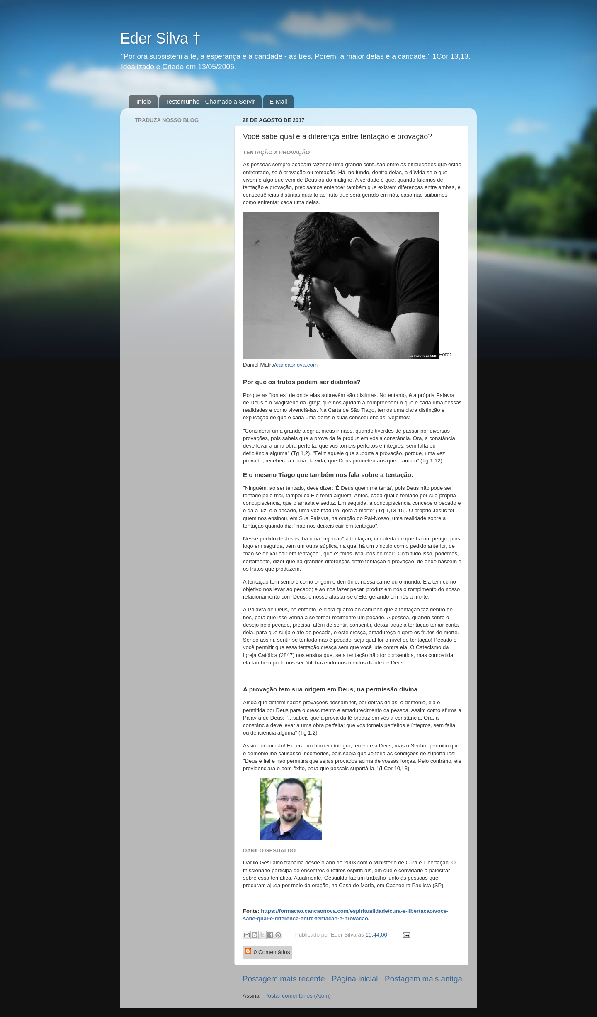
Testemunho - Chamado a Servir (210, 101)
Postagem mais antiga (423, 978)
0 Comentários (267, 951)
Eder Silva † (160, 38)
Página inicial (355, 978)
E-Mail (278, 101)
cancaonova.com (297, 365)
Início (143, 101)
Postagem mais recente (284, 978)
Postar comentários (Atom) (298, 996)
